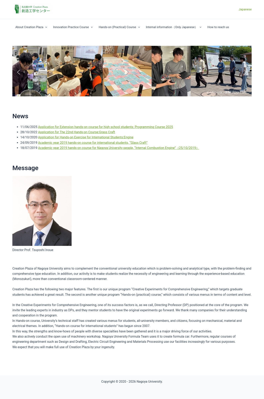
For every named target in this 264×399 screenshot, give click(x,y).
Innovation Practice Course (73, 27)
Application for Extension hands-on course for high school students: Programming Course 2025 (105, 127)
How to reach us (218, 27)
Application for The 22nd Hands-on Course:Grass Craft (76, 132)
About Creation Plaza (31, 27)
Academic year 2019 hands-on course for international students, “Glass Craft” (92, 143)
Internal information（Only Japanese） (174, 27)
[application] (45, 27)
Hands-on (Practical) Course (119, 27)
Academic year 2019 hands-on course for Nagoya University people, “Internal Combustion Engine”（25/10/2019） (118, 148)
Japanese (245, 9)
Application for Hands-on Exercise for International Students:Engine (85, 137)
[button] (18, 72)
